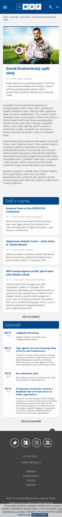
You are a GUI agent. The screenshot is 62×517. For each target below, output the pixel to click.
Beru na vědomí (40, 515)
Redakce (31, 471)
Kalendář (31, 484)
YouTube (47, 442)
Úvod (5, 17)
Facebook (25, 442)
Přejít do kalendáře (31, 421)
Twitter (14, 442)
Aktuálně (25, 17)
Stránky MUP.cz (31, 475)
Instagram (36, 442)
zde (28, 514)
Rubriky (14, 17)
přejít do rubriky (31, 316)
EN (57, 7)
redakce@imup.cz (31, 462)
